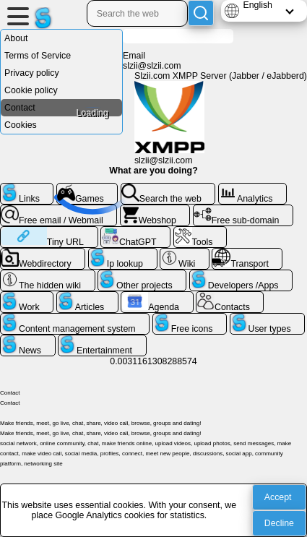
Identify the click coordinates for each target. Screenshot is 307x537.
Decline (279, 523)
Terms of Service (37, 56)
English (257, 5)
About (15, 38)
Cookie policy (31, 90)
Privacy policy (31, 73)
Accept (278, 497)
